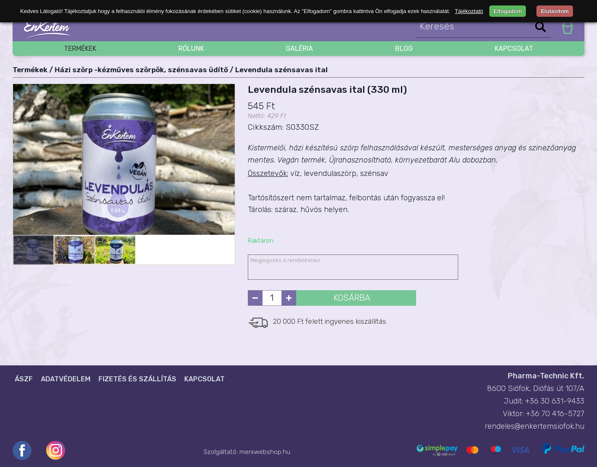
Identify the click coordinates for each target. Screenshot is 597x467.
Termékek (80, 48)
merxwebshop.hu (264, 452)
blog (404, 48)
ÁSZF (24, 379)
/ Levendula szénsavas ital (279, 70)
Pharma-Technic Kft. (546, 375)
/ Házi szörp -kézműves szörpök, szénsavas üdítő (138, 70)
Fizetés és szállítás (137, 379)
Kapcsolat (514, 48)
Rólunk (191, 48)
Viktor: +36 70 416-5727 (543, 413)
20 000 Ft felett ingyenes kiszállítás (329, 321)
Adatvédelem (65, 379)
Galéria (299, 48)
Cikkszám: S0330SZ (283, 127)
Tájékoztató (469, 11)
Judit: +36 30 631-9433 (544, 401)
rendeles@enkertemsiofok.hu (534, 426)
